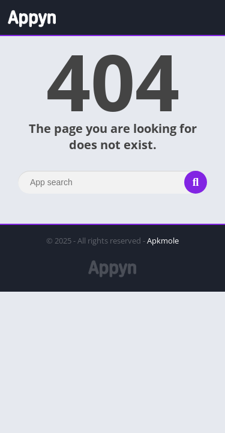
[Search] (112, 182)
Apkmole (163, 240)
